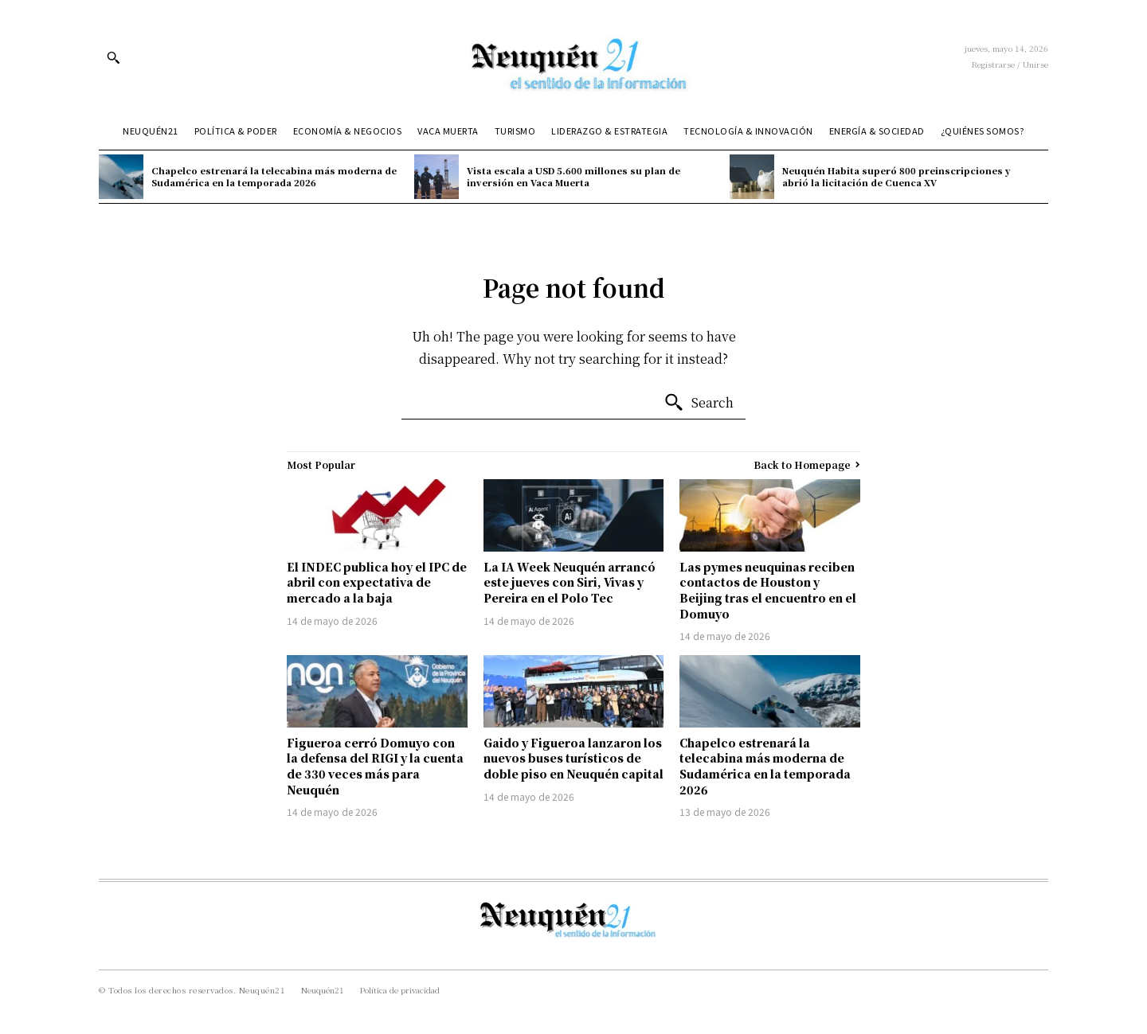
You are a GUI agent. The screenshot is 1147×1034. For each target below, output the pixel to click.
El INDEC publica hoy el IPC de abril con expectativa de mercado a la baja (377, 582)
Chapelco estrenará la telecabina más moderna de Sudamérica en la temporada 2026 (274, 176)
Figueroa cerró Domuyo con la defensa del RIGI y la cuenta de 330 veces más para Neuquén (375, 766)
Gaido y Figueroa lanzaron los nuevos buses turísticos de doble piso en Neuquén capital (573, 758)
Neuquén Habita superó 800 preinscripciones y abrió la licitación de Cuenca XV (896, 176)
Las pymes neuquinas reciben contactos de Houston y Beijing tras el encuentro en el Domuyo (767, 590)
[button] (113, 57)
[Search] (699, 402)
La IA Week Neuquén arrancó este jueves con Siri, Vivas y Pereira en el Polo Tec (569, 582)
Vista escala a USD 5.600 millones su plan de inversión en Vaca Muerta (573, 176)
